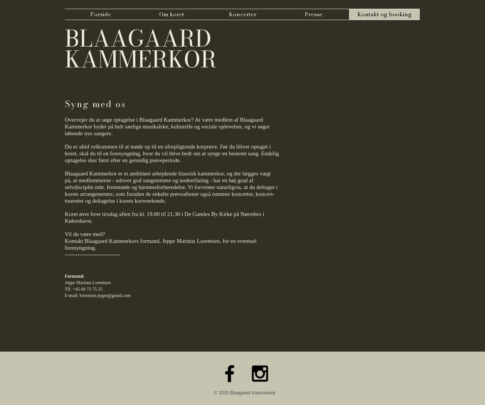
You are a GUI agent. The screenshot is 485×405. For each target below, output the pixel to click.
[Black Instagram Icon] (260, 373)
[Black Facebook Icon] (229, 373)
